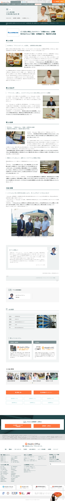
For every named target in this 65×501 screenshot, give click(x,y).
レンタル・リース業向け (4, 470)
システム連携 (19, 4)
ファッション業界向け (14, 456)
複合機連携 (12, 481)
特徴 (5, 449)
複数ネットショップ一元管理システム (29, 459)
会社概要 (49, 449)
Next (57, 376)
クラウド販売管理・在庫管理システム (29, 466)
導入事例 (13, 4)
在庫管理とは (32, 402)
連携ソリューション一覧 (41, 459)
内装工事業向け (13, 478)
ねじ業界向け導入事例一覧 (44, 23)
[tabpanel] (13, 377)
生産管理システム (50, 398)
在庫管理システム (32, 398)
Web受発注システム (27, 458)
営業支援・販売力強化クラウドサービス (30, 470)
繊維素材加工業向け (3, 481)
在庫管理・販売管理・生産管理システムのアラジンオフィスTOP (15, 23)
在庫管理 (21, 435)
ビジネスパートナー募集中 (54, 459)
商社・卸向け (2, 466)
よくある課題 (25, 4)
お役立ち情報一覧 (32, 449)
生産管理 (25, 435)
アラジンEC (33, 96)
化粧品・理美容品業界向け (4, 473)
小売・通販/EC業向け (4, 469)
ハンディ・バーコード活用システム (29, 456)
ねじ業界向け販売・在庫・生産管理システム (32, 23)
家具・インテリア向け (4, 474)
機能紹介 (8, 4)
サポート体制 (30, 4)
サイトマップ (55, 449)
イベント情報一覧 (52, 456)
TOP (3, 4)
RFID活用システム (41, 456)
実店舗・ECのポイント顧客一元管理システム (30, 460)
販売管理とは (14, 402)
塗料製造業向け (13, 474)
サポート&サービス (17, 449)
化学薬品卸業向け (13, 473)
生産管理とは (50, 402)
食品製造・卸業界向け (14, 458)
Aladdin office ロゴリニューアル (55, 461)
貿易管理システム (3, 460)
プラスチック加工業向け (14, 477)
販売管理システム (14, 398)
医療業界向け (13, 459)
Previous (7, 376)
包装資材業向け (13, 469)
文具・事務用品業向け (14, 466)
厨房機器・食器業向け (4, 478)
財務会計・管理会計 (27, 469)
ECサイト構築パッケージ (42, 458)
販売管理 (16, 435)
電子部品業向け (3, 477)
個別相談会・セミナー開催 (54, 454)
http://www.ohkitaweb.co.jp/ (19, 327)
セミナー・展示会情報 (41, 449)
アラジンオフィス (10, 77)
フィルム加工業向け (14, 470)
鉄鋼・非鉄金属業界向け (14, 460)
